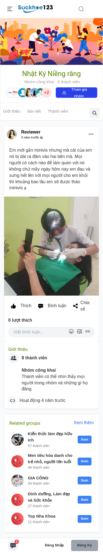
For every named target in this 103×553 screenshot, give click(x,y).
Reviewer (30, 132)
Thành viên (58, 111)
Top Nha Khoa (41, 516)
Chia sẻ (80, 305)
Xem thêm (84, 422)
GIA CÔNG (38, 478)
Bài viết (34, 111)
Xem (84, 439)
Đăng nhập (54, 545)
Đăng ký (84, 545)
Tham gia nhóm (79, 92)
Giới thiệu (12, 111)
